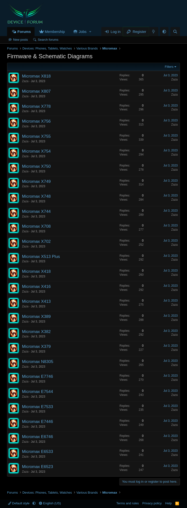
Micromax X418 (36, 271)
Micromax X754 (36, 151)
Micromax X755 (36, 136)
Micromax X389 (36, 316)
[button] (90, 31)
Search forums (48, 39)
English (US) (50, 503)
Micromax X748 (36, 196)
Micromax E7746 (37, 376)
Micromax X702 (36, 241)
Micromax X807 (36, 91)
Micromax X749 (36, 181)
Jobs (83, 31)
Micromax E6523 (37, 466)
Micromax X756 (36, 121)
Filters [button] (169, 66)
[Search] (175, 31)
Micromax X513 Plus (41, 256)
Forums (24, 31)
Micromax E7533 (37, 406)
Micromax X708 (36, 226)
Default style (19, 503)
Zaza (25, 81)
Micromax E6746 (37, 436)
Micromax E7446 (37, 421)
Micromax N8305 (37, 361)
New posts (20, 39)
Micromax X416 (36, 286)
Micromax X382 (36, 331)
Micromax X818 (36, 76)
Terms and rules (127, 503)
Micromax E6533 (37, 451)
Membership (55, 31)
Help (168, 503)
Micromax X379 (36, 346)
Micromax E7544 (37, 391)
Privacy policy (152, 503)
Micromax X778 (36, 106)
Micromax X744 (36, 211)
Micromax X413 (36, 301)
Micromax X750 (36, 166)
